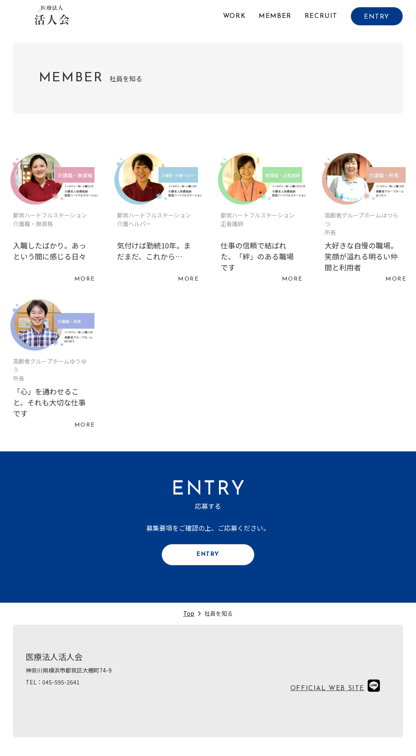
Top (188, 619)
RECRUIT (321, 16)
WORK (234, 16)
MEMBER (275, 16)
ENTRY (377, 17)
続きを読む (52, 220)
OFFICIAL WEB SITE (327, 694)
